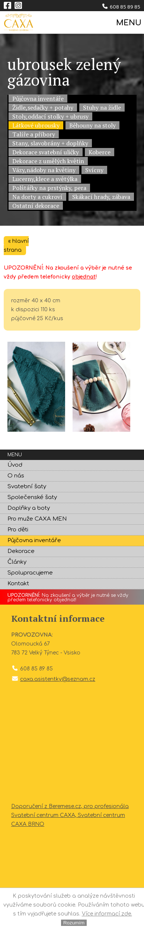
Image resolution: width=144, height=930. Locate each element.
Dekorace (21, 551)
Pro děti (17, 530)
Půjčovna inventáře (34, 540)
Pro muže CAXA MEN (37, 519)
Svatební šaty (26, 486)
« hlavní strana (16, 245)
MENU (128, 23)
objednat (84, 277)
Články (16, 562)
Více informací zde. (107, 914)
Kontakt (18, 583)
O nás (15, 476)
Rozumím (73, 923)
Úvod (14, 465)
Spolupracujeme (30, 573)
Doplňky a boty (28, 508)
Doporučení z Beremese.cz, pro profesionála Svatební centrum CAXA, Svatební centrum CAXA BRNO (70, 815)
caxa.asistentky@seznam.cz (57, 679)
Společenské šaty (32, 497)
